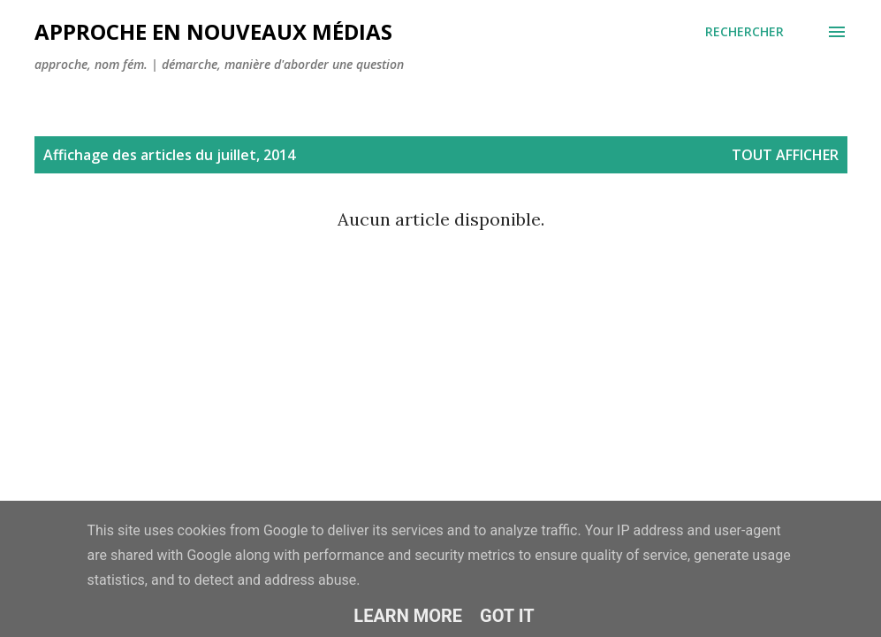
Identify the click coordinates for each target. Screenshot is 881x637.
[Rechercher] (744, 31)
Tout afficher (785, 155)
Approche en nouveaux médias (213, 31)
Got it (507, 615)
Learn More (407, 615)
